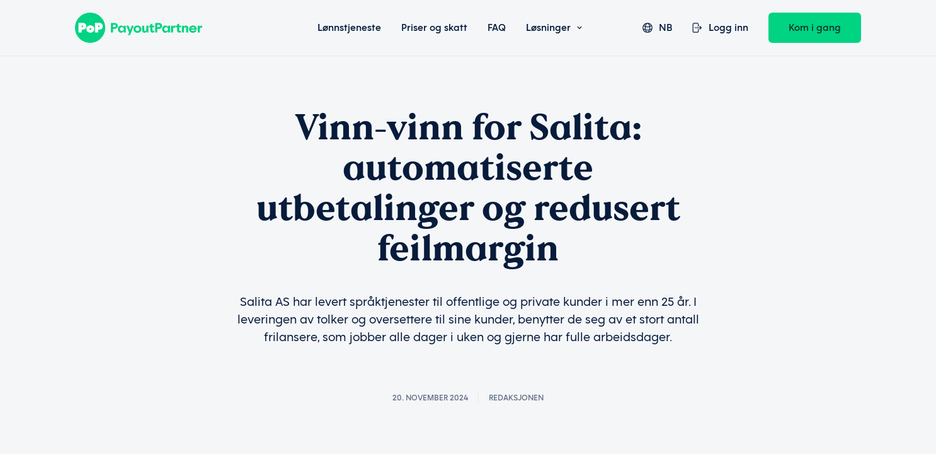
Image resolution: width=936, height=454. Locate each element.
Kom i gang (815, 27)
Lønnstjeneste (349, 27)
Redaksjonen (516, 397)
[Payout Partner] (171, 28)
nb (657, 27)
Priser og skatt (434, 27)
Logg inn (720, 27)
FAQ (497, 27)
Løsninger (554, 27)
